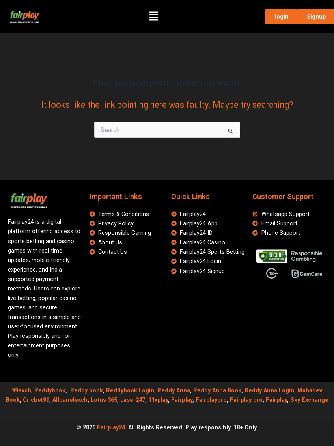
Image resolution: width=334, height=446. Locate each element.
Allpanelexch (70, 399)
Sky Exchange (309, 399)
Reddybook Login (130, 390)
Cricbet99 (36, 399)
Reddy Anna (173, 390)
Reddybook (49, 390)
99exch (21, 390)
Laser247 (132, 399)
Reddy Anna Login (269, 390)
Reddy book (86, 390)
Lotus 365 (104, 399)
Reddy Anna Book (217, 390)
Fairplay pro (246, 399)
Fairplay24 (111, 427)
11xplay (158, 399)
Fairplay (181, 399)
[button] (153, 16)
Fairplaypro (211, 399)
